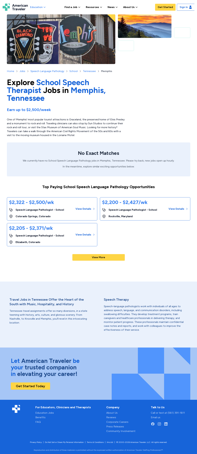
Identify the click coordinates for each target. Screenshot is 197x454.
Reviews (111, 417)
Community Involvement (120, 431)
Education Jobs (44, 412)
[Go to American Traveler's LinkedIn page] (166, 424)
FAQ (38, 421)
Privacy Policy (36, 442)
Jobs (22, 71)
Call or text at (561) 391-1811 (168, 412)
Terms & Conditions (95, 442)
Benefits (40, 417)
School (73, 71)
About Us (112, 412)
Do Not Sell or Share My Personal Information (64, 442)
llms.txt (110, 442)
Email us (155, 417)
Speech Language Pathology (47, 71)
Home (10, 71)
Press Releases (115, 426)
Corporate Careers (117, 421)
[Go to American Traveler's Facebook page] (153, 424)
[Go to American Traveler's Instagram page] (159, 424)
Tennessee (89, 71)
